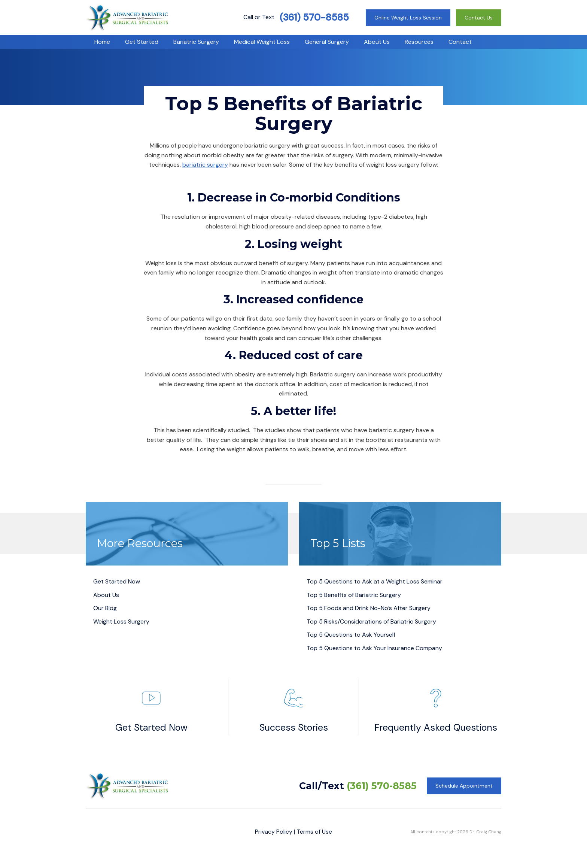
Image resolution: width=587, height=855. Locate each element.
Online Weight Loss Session (408, 17)
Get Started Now (116, 581)
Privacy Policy (273, 832)
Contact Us (479, 17)
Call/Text (358, 785)
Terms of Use (314, 832)
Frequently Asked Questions (435, 706)
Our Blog (105, 608)
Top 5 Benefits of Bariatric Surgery (354, 595)
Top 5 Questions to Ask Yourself (351, 635)
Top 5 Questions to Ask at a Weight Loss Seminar (374, 581)
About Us (106, 595)
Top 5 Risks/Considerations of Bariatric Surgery (371, 621)
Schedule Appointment (464, 785)
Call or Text (296, 17)
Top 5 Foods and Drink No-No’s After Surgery (369, 608)
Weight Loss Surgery (121, 621)
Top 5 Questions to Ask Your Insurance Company (374, 648)
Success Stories (293, 706)
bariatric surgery (205, 165)
